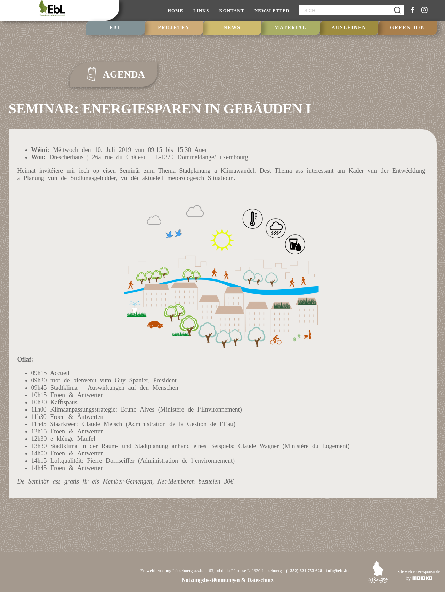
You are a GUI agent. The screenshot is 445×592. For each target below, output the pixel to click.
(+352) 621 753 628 (304, 570)
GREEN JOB (407, 27)
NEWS (232, 27)
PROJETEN (173, 27)
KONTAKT (231, 10)
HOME (175, 10)
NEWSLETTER (272, 10)
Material (291, 27)
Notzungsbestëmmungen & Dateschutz (228, 580)
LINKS (201, 10)
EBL (115, 27)
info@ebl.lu (337, 570)
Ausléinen (349, 27)
